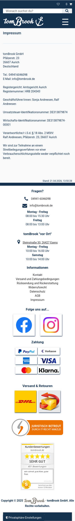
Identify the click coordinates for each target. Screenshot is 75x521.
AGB (37, 295)
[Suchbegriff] (32, 11)
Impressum (37, 299)
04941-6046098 (40, 198)
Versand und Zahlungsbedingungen (37, 279)
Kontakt (37, 274)
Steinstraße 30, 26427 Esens (40, 242)
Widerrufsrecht (37, 287)
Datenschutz (37, 291)
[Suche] (67, 11)
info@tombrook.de (41, 205)
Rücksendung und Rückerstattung (37, 283)
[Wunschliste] (58, 4)
